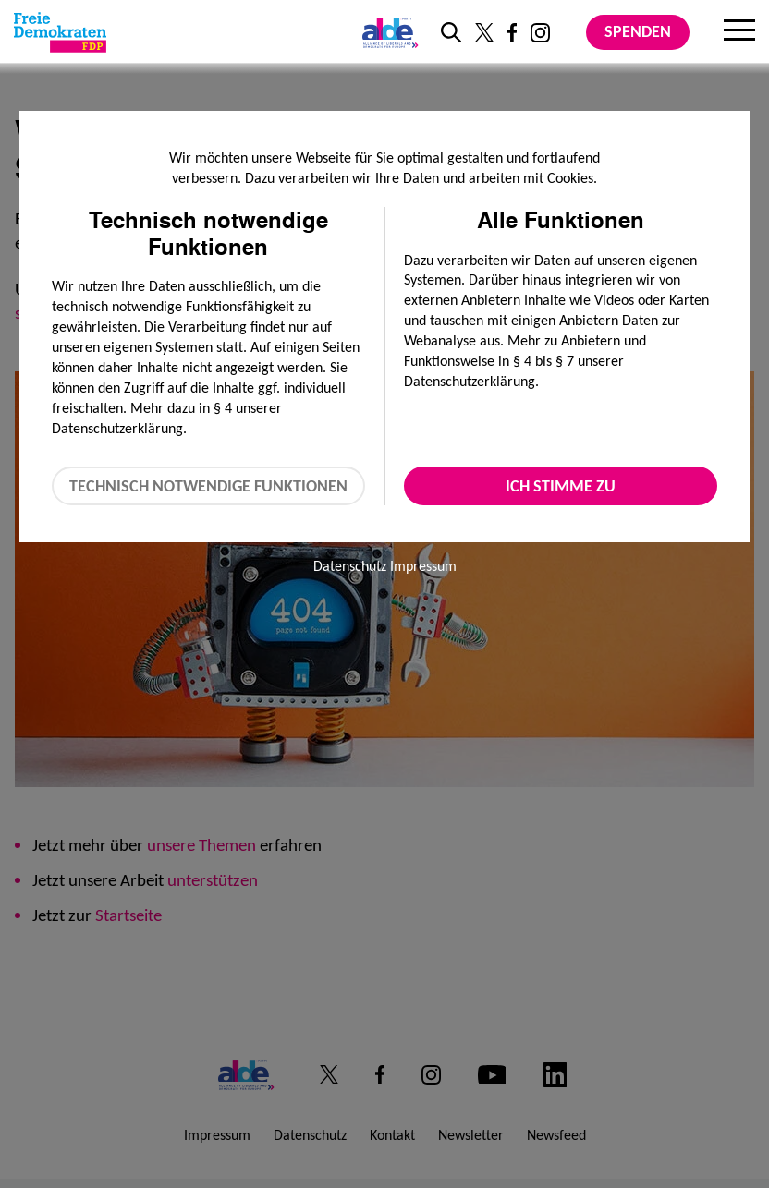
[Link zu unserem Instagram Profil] (540, 32)
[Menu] (739, 32)
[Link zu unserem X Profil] (484, 32)
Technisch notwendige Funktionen (208, 486)
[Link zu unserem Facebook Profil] (512, 32)
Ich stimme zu (561, 486)
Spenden (637, 31)
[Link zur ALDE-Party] (387, 32)
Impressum (423, 566)
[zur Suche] (451, 32)
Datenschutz (349, 566)
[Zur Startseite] (60, 32)
